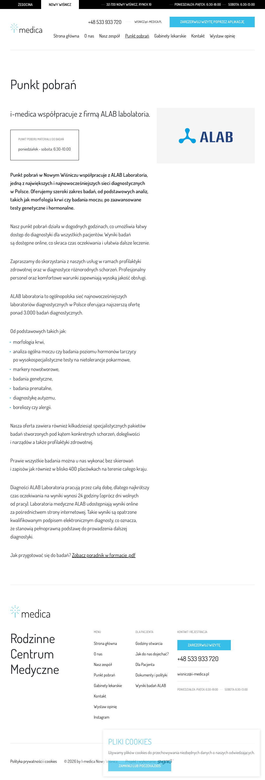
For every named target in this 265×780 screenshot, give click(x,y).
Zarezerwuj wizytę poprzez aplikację (212, 22)
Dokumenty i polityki (151, 674)
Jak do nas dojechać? (152, 653)
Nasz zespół (109, 36)
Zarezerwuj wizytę (204, 645)
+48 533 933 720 (105, 21)
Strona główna (66, 36)
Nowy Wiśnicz (60, 4)
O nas (89, 36)
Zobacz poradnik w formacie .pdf (103, 555)
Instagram (252, 35)
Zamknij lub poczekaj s (140, 766)
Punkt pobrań (137, 36)
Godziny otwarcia (148, 643)
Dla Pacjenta (144, 664)
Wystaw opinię (222, 36)
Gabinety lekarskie (170, 36)
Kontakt (198, 36)
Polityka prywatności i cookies (33, 761)
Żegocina (25, 4)
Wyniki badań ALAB (150, 685)
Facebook (242, 35)
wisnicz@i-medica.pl (148, 21)
